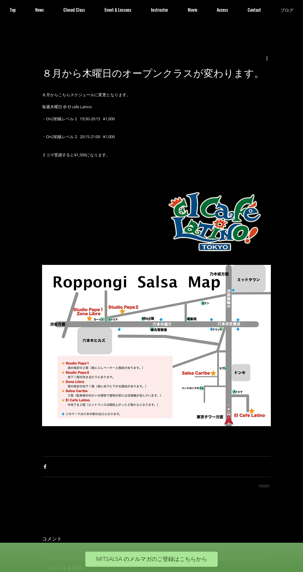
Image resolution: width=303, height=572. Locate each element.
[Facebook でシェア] (45, 467)
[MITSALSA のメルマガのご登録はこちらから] (151, 559)
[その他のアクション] (267, 58)
